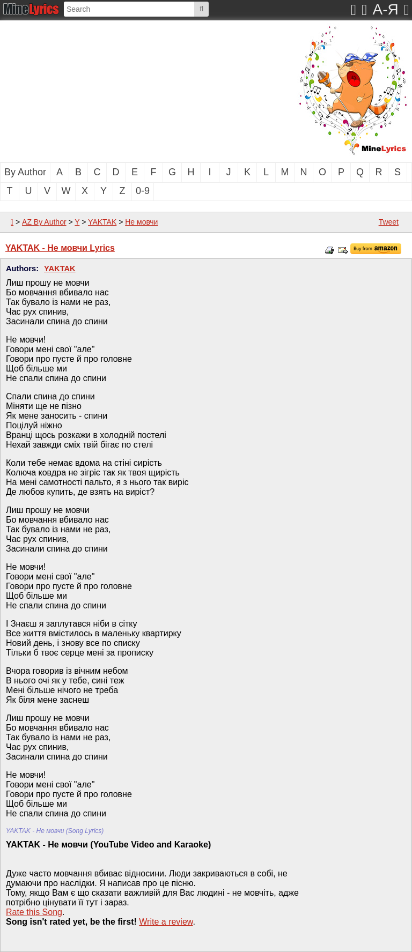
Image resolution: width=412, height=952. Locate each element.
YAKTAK (102, 222)
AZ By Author (44, 222)
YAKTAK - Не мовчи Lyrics (60, 247)
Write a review (166, 921)
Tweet (389, 222)
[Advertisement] (110, 90)
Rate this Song (34, 912)
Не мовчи (141, 222)
